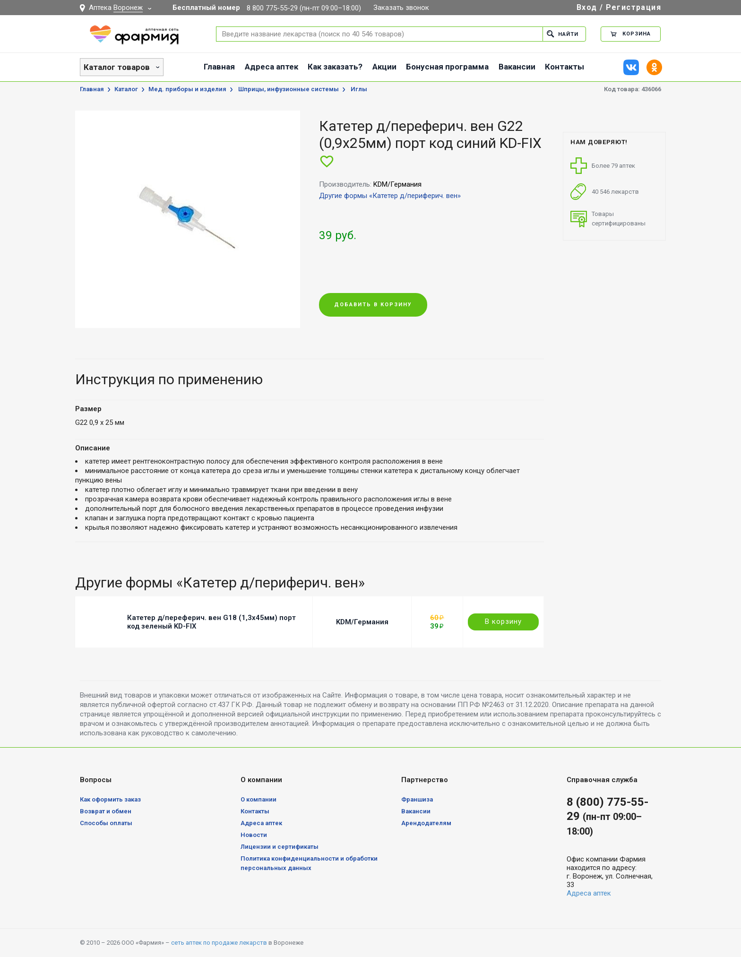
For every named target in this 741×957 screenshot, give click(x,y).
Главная (219, 66)
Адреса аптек (271, 66)
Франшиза (417, 799)
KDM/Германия (362, 622)
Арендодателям (426, 823)
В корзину (503, 621)
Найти (562, 33)
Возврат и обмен (105, 811)
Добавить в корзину (373, 305)
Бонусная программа (447, 66)
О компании (258, 799)
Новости (254, 834)
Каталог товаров (117, 67)
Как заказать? (335, 66)
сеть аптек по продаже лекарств (219, 942)
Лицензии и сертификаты (280, 846)
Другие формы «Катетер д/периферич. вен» (390, 195)
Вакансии (517, 66)
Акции (384, 66)
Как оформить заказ (110, 799)
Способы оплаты (106, 823)
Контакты (564, 66)
